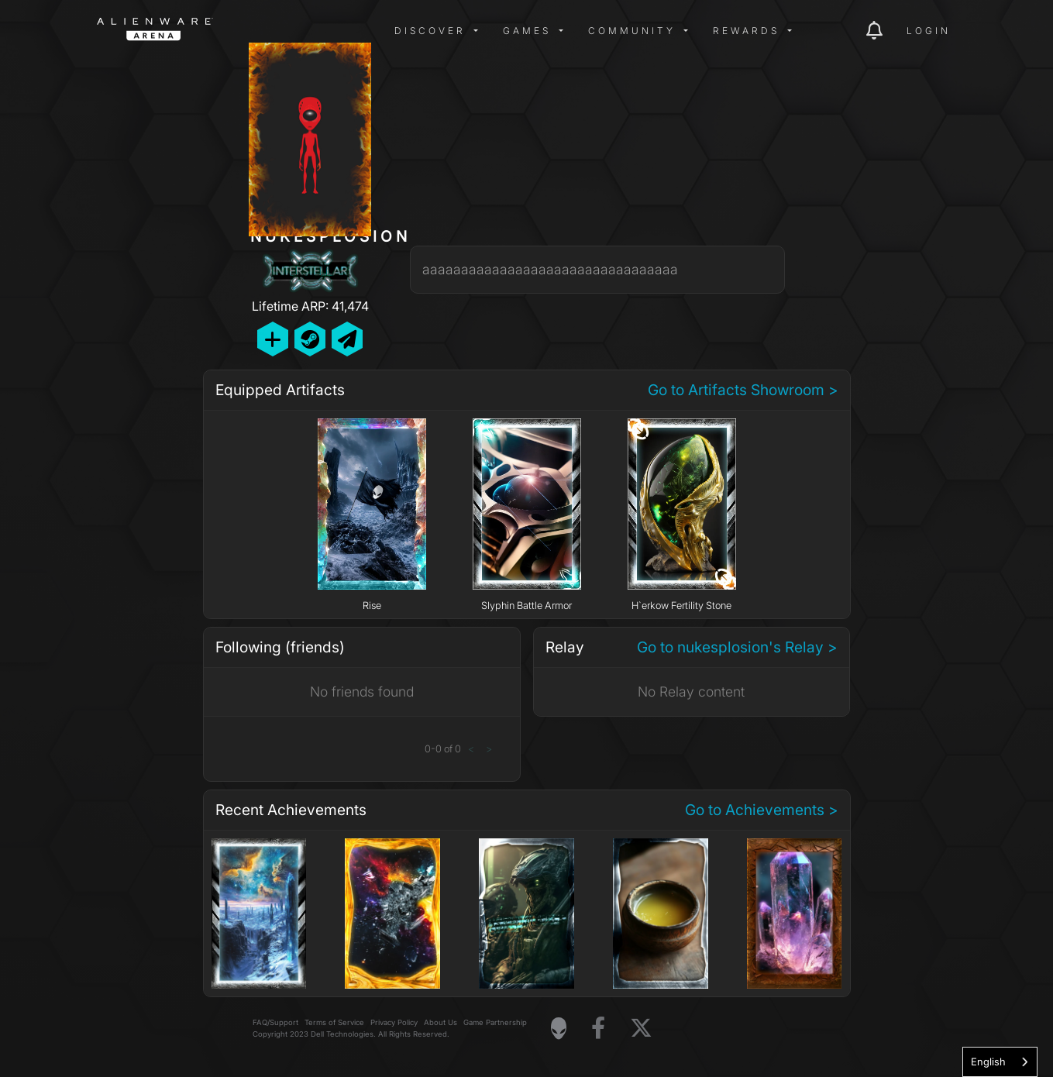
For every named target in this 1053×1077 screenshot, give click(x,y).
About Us (440, 1022)
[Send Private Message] (347, 339)
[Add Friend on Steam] (309, 339)
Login (929, 30)
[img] (344, 30)
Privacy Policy (394, 1022)
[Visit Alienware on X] (641, 1028)
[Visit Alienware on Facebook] (598, 1028)
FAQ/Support (275, 1022)
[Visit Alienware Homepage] (559, 1028)
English (988, 1061)
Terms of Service (334, 1022)
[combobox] (1000, 1062)
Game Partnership (495, 1022)
